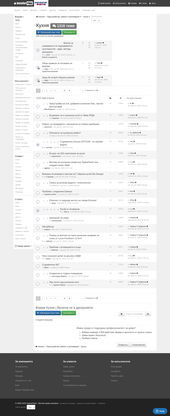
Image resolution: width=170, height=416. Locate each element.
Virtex (132, 200)
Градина (62, 10)
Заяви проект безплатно (94, 335)
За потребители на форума (75, 385)
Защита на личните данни (86, 403)
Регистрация (116, 367)
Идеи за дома (20, 239)
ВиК (16, 57)
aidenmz (55, 250)
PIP (131, 174)
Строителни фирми (22, 133)
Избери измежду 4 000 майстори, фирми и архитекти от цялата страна (117, 332)
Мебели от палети (22, 231)
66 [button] (64, 91)
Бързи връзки (138, 345)
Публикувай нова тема (49, 32)
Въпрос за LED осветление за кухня (67, 153)
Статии (143, 3)
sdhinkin (49, 241)
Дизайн (18, 185)
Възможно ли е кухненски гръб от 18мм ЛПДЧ (72, 115)
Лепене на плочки (22, 119)
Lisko (132, 153)
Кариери (19, 371)
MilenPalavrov (49, 109)
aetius (48, 259)
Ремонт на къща (21, 143)
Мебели (18, 177)
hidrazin (133, 264)
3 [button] (46, 91)
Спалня (43, 10)
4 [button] (50, 91)
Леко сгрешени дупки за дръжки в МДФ (61, 256)
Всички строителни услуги (22, 148)
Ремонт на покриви (22, 123)
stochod (49, 147)
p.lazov (99, 43)
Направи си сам (21, 228)
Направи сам (88, 10)
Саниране (19, 61)
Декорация (19, 188)
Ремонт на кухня (21, 130)
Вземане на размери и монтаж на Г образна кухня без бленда (72, 174)
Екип (17, 385)
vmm (48, 55)
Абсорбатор (48, 226)
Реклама (19, 376)
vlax (131, 141)
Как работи (68, 371)
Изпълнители (119, 3)
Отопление (74, 10)
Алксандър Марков (59, 276)
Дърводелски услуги (22, 97)
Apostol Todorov (59, 285)
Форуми (19, 17)
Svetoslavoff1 (57, 221)
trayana (47, 229)
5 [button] (55, 91)
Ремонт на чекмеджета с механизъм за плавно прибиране (70, 124)
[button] (82, 91)
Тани (99, 63)
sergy (54, 203)
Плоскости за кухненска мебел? (65, 133)
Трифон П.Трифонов (138, 226)
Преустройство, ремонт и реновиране (64, 17)
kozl (131, 191)
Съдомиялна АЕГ (50, 265)
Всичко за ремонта (49, 57)
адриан (47, 168)
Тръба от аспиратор (70, 209)
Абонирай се (69, 32)
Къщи (17, 38)
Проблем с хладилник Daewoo (57, 191)
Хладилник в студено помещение (65, 273)
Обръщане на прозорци (20, 89)
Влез (152, 3)
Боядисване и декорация (20, 69)
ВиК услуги (19, 94)
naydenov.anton (50, 194)
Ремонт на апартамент (19, 138)
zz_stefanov (134, 133)
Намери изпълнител (71, 376)
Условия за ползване (67, 403)
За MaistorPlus (21, 367)
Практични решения (50, 71)
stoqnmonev (56, 156)
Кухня (17, 10)
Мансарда (19, 192)
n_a (131, 162)
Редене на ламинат (22, 115)
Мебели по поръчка (22, 108)
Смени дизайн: (96, 16)
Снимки (132, 3)
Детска (53, 10)
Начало (40, 17)
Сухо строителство (22, 74)
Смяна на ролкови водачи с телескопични (70, 183)
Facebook (101, 403)
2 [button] (42, 91)
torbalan (133, 218)
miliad (132, 182)
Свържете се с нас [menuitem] (23, 381)
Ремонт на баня (21, 126)
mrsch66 (133, 124)
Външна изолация (22, 105)
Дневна (33, 10)
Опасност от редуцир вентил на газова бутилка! (73, 200)
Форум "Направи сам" (24, 390)
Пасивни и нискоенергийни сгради (21, 47)
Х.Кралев (55, 118)
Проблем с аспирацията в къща (65, 247)
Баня (25, 10)
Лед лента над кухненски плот (64, 282)
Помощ (66, 381)
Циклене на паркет (22, 112)
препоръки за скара (59, 218)
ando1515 (48, 127)
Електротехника (21, 42)
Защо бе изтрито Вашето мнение (58, 77)
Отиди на (123, 345)
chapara (133, 247)
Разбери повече (89, 338)
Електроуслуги (20, 101)
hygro (46, 69)
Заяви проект (104, 3)
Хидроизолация (21, 64)
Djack (46, 267)
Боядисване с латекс (23, 84)
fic (131, 103)
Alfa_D (66, 212)
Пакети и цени (117, 376)
